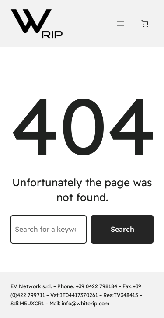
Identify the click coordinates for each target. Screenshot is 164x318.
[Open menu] (120, 23)
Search (122, 229)
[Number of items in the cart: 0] (145, 23)
